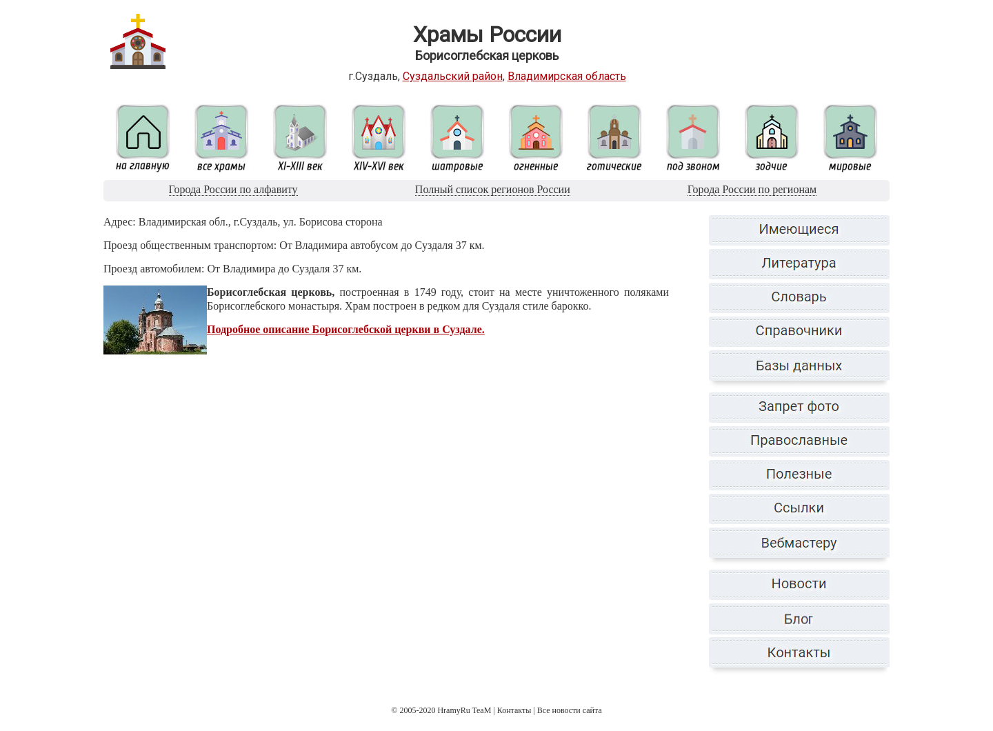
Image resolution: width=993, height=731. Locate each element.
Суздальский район (453, 76)
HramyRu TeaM (464, 710)
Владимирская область (567, 76)
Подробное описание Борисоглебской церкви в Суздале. (346, 329)
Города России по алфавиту (233, 189)
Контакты (514, 710)
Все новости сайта (569, 710)
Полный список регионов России (492, 189)
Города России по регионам (752, 189)
